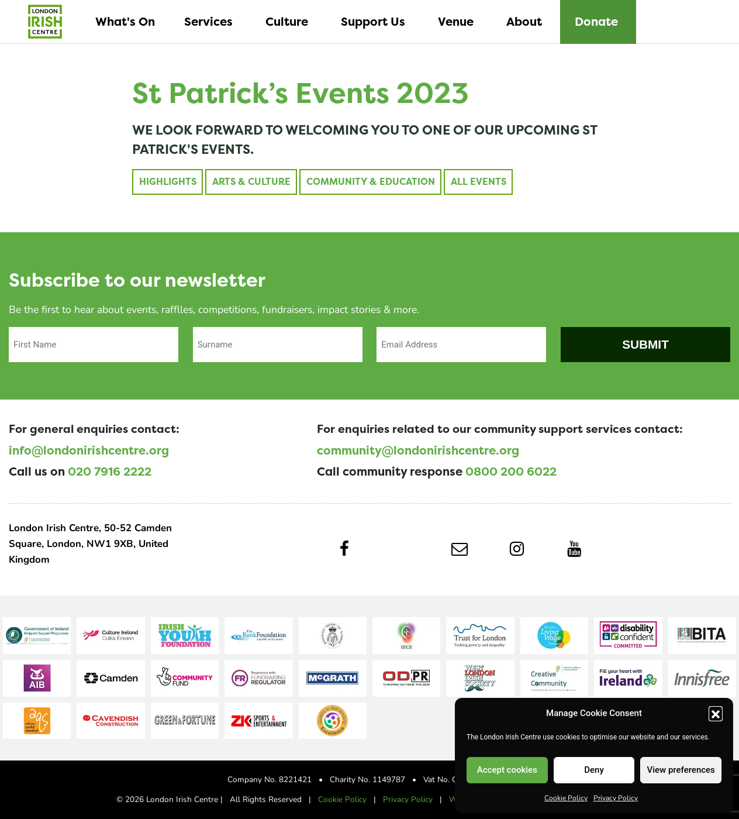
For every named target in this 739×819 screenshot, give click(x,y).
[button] (715, 713)
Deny (594, 770)
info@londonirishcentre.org (89, 450)
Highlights (167, 182)
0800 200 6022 (511, 471)
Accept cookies (507, 770)
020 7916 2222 (109, 471)
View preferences (681, 770)
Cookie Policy (566, 797)
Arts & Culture (251, 182)
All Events (478, 182)
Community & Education (370, 182)
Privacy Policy (615, 797)
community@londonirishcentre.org (418, 450)
